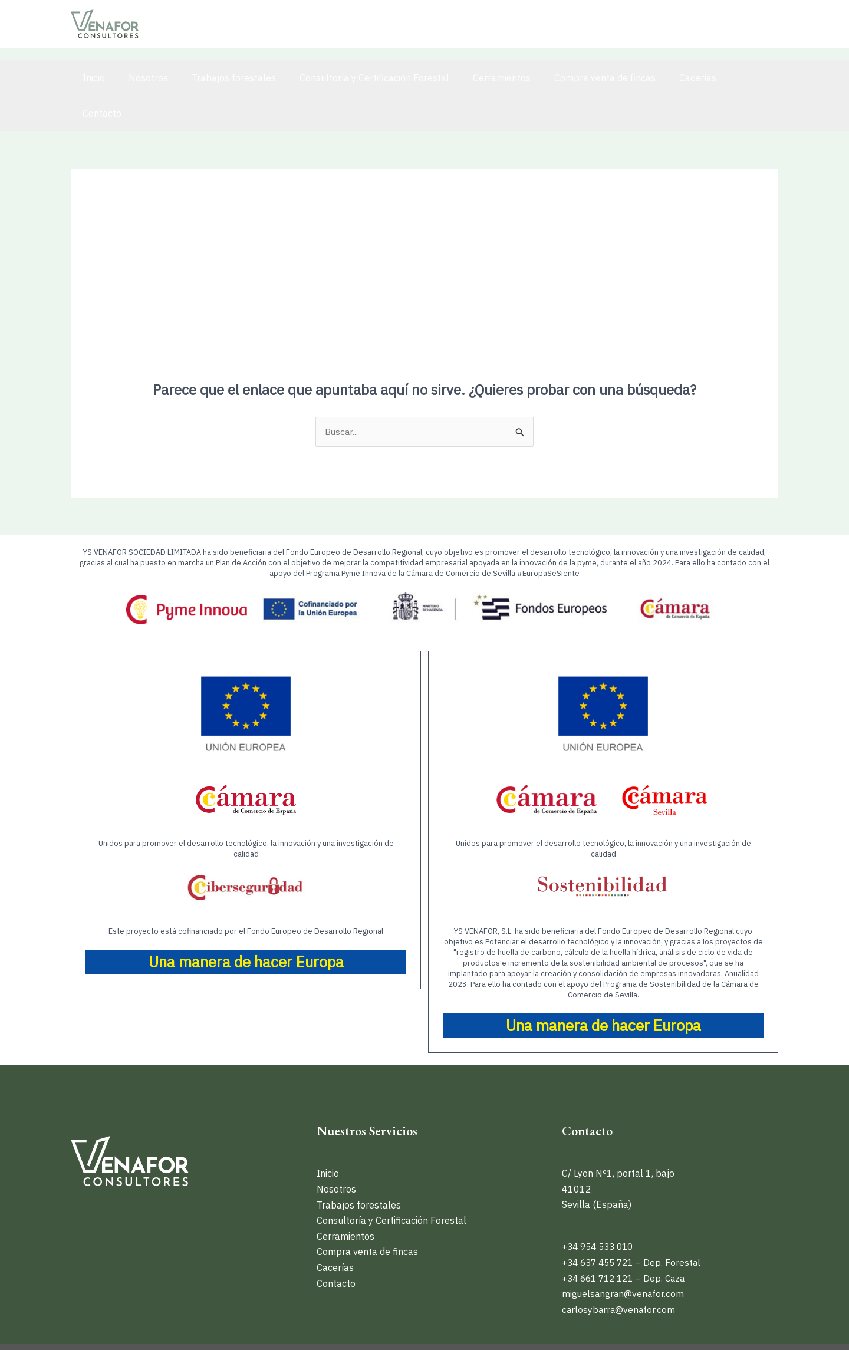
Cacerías (667, 78)
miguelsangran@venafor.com (624, 1258)
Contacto (724, 78)
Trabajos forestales (222, 78)
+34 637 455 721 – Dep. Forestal (635, 1227)
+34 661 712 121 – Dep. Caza (627, 1243)
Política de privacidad (609, 1329)
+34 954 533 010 (600, 1211)
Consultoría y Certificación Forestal (358, 78)
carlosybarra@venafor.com (619, 1274)
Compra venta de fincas (579, 78)
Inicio (91, 78)
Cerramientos (480, 78)
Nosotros (141, 78)
